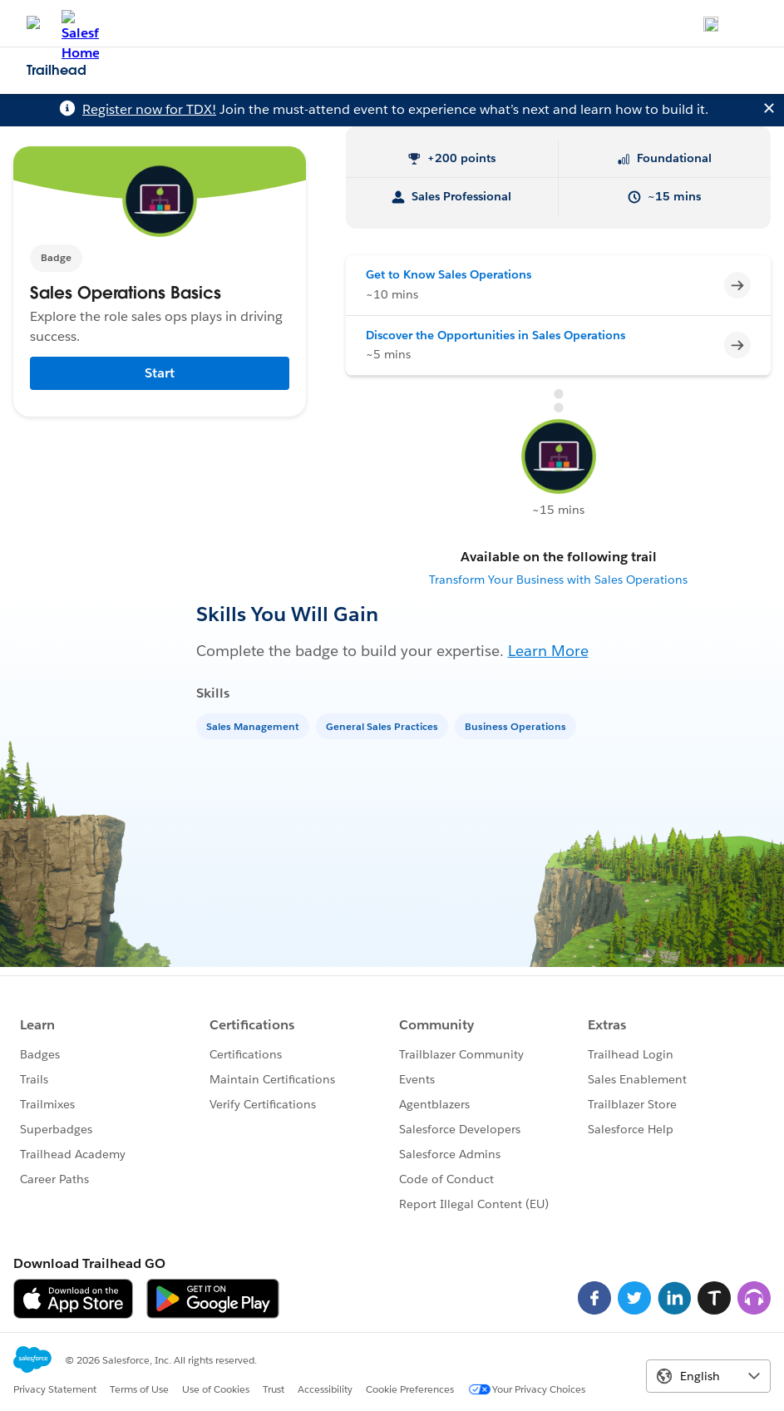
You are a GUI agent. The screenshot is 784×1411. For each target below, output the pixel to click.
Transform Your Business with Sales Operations (558, 579)
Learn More (548, 650)
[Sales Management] (254, 725)
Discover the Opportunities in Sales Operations (495, 335)
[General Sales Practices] (383, 725)
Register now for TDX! (149, 109)
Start (160, 373)
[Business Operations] (517, 725)
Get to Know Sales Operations (448, 274)
